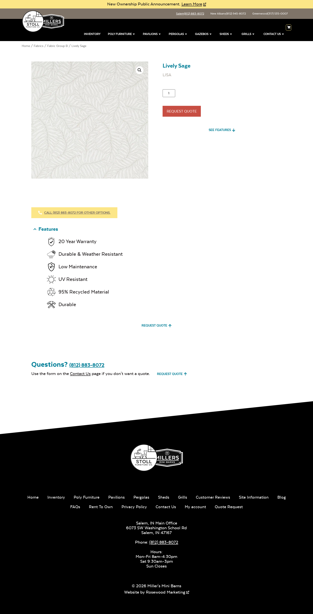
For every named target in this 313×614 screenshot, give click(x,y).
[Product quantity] (169, 94)
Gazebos (203, 34)
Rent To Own (109, 506)
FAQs (83, 506)
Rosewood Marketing (165, 591)
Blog (65, 506)
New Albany (223, 14)
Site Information (263, 496)
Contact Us (274, 34)
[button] (139, 71)
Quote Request (238, 506)
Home (26, 46)
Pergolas (178, 34)
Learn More (191, 4)
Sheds (226, 34)
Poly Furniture (121, 34)
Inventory (92, 35)
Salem (182, 14)
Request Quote (184, 113)
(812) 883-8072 (86, 365)
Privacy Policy (143, 506)
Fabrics (38, 46)
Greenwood (268, 14)
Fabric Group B (57, 46)
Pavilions (152, 34)
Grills (248, 34)
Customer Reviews (222, 496)
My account (204, 506)
